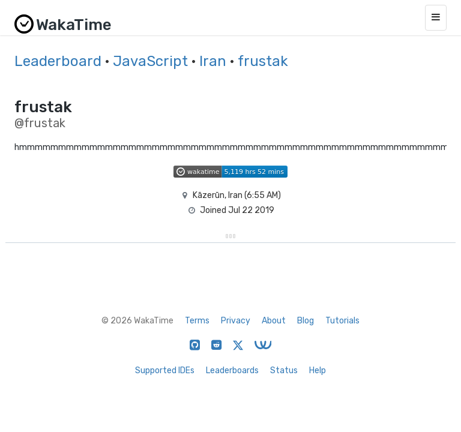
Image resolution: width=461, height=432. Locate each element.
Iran (212, 61)
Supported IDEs (164, 370)
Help (317, 370)
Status (284, 370)
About (274, 321)
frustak (263, 61)
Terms (197, 321)
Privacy (235, 321)
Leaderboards (232, 370)
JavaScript (150, 61)
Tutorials (342, 321)
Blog (305, 321)
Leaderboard (57, 61)
